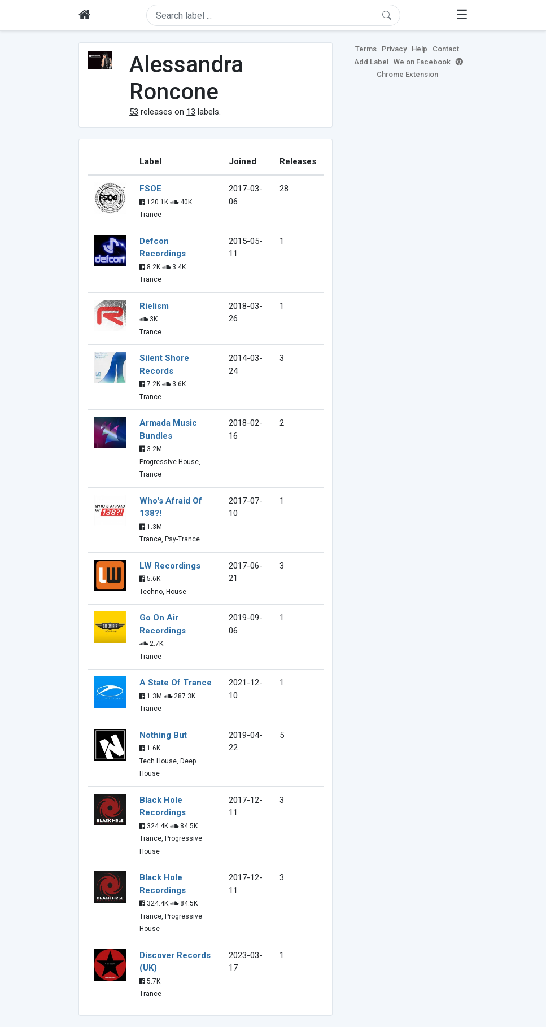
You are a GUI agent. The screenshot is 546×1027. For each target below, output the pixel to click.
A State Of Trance (175, 683)
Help (419, 49)
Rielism (154, 306)
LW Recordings (169, 566)
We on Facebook (422, 62)
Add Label (371, 62)
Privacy (394, 49)
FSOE (150, 188)
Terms (366, 49)
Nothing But (163, 735)
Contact (446, 49)
